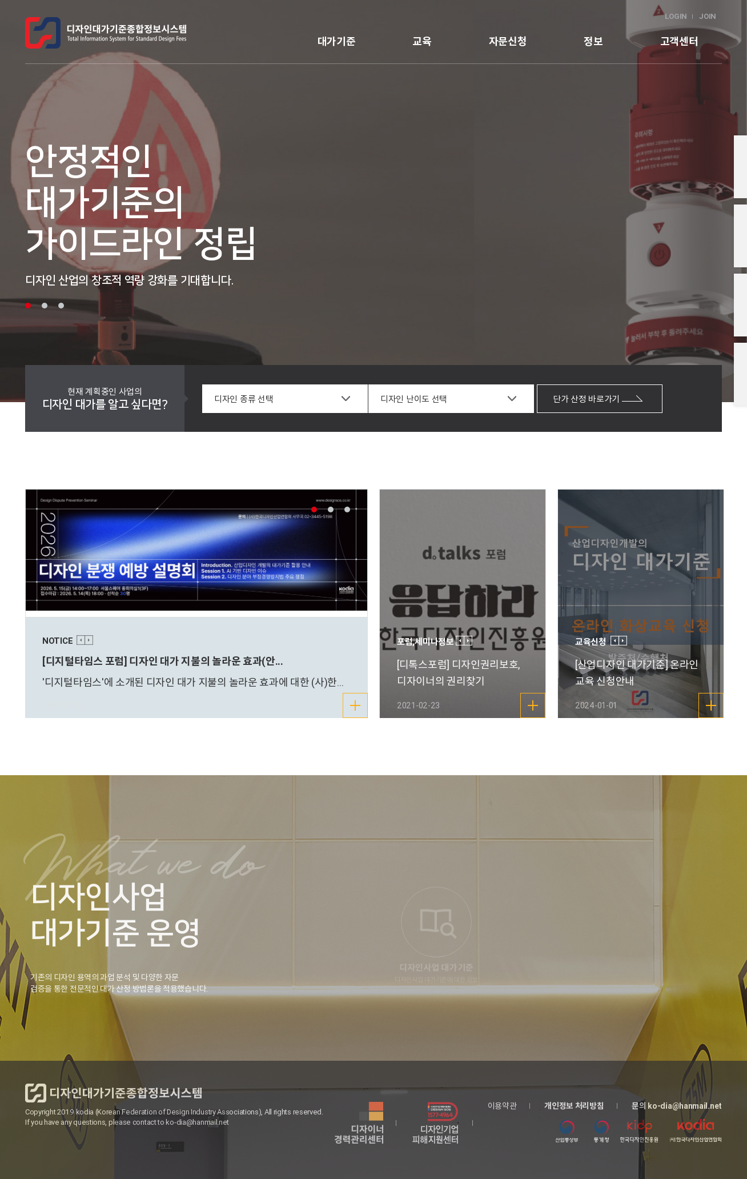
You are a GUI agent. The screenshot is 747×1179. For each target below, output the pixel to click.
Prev (81, 640)
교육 (421, 41)
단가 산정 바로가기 (598, 399)
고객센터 (679, 41)
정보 (593, 41)
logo (105, 33)
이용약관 (502, 1106)
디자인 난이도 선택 (413, 399)
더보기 (361, 709)
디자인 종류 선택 (243, 399)
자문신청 (508, 41)
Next (89, 640)
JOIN (707, 16)
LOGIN (676, 16)
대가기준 (337, 41)
